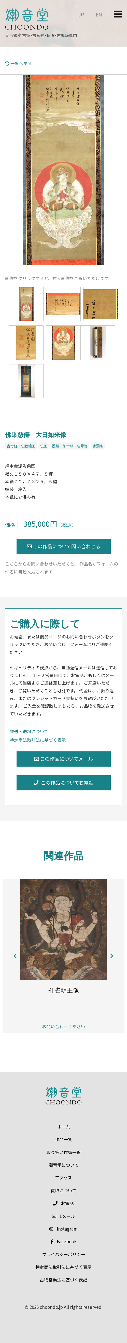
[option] (63, 169)
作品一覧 (63, 1139)
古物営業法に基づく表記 (63, 1279)
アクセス (63, 1177)
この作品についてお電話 (64, 782)
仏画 (43, 446)
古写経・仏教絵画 (21, 446)
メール (63, 1216)
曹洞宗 (97, 446)
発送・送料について (29, 731)
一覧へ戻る (18, 63)
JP (81, 14)
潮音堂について (64, 1165)
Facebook (63, 1241)
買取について (63, 1190)
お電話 (63, 1203)
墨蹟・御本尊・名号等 (70, 446)
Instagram (63, 1228)
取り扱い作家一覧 (63, 1152)
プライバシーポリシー (63, 1254)
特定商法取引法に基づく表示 (38, 740)
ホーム (63, 1126)
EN (99, 14)
